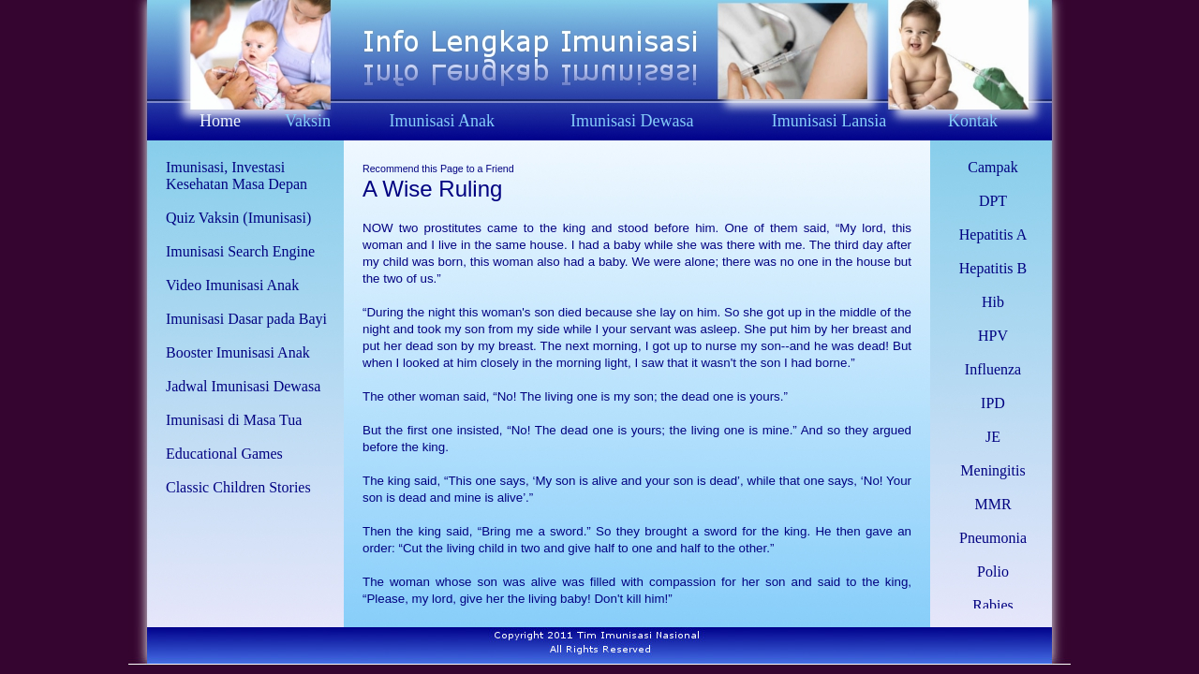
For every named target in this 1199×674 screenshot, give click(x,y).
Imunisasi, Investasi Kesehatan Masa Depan (236, 175)
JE (992, 437)
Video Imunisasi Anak (232, 285)
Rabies (993, 605)
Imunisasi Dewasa (631, 120)
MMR (992, 504)
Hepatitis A (993, 234)
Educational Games (224, 454)
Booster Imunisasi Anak (238, 352)
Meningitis (992, 470)
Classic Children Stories (238, 487)
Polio (993, 571)
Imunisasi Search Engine (240, 251)
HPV (993, 336)
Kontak (973, 120)
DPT (993, 201)
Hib (993, 302)
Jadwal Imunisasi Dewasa (243, 386)
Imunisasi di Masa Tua (234, 420)
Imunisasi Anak (442, 120)
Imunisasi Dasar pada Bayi (246, 319)
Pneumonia (993, 538)
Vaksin (308, 120)
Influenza (993, 369)
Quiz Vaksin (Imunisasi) (238, 218)
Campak (992, 167)
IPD (993, 403)
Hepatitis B (993, 268)
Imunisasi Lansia (829, 120)
